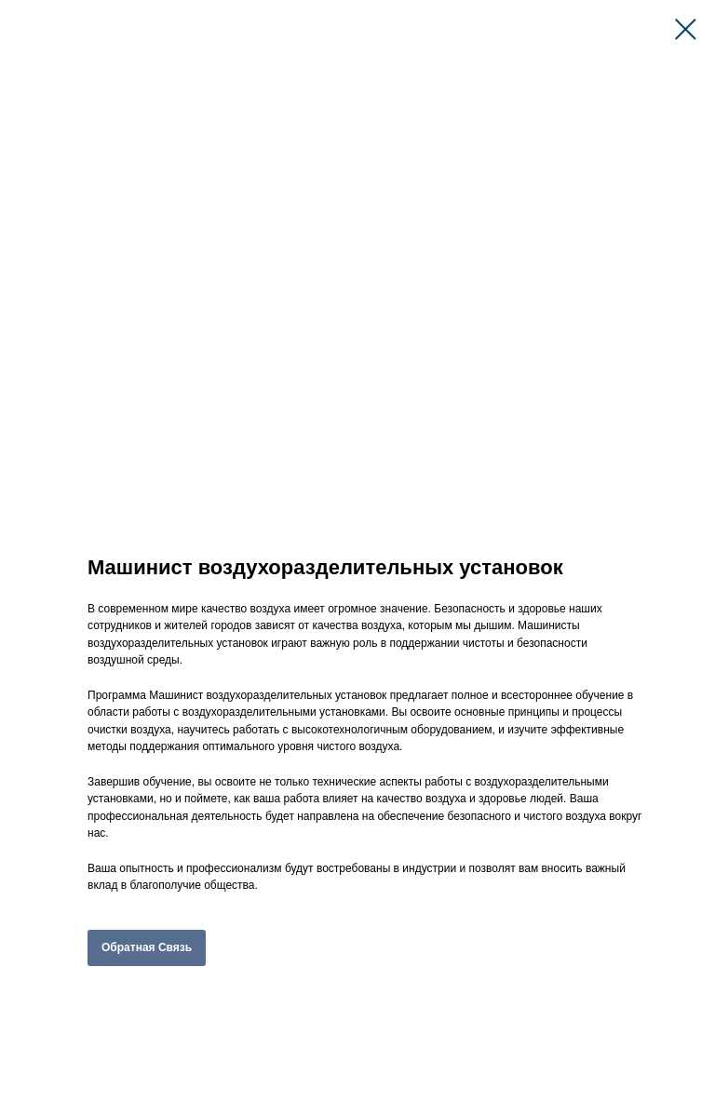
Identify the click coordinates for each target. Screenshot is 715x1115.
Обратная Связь (146, 947)
